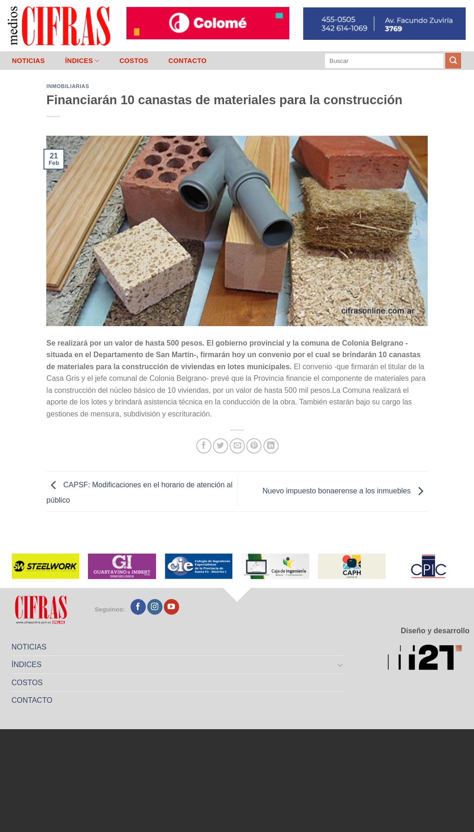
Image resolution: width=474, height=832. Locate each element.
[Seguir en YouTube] (171, 607)
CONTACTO (187, 60)
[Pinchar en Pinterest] (254, 446)
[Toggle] (340, 664)
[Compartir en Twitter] (220, 446)
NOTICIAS (28, 60)
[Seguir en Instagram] (154, 607)
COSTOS (133, 60)
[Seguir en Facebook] (138, 607)
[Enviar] (453, 61)
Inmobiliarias (67, 86)
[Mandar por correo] (237, 446)
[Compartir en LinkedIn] (271, 446)
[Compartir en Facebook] (204, 446)
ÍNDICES (82, 61)
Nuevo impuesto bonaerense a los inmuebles (345, 491)
